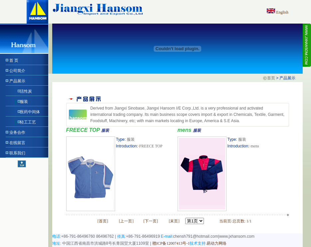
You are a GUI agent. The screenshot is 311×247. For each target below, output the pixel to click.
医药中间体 (30, 112)
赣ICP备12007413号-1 (171, 243)
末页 (174, 221)
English (282, 12)
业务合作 (17, 132)
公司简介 (17, 70)
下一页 (151, 221)
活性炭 (26, 91)
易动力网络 (217, 243)
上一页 (126, 221)
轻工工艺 (28, 122)
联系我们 (17, 153)
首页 (271, 78)
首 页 (13, 60)
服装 (24, 101)
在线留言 (17, 142)
